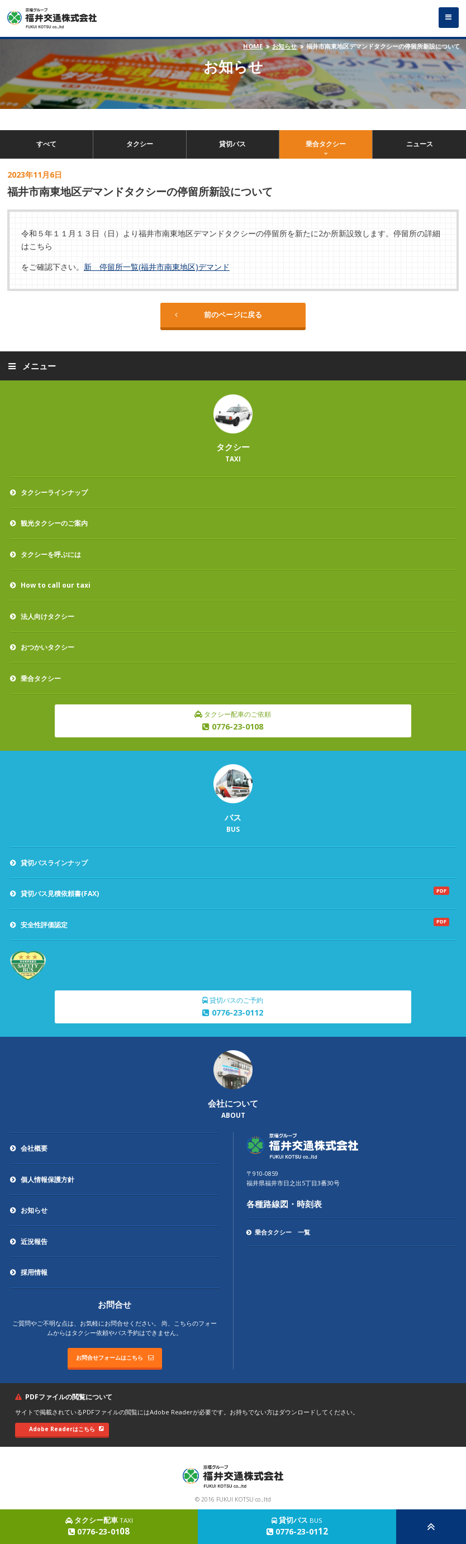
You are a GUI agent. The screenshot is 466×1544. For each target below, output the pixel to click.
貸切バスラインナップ (49, 863)
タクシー (139, 144)
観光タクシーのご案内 (49, 523)
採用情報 (28, 1272)
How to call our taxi (50, 585)
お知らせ (284, 46)
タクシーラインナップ (49, 492)
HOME (253, 46)
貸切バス (232, 144)
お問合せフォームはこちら (114, 1357)
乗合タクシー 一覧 (278, 1232)
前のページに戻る (218, 314)
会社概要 (28, 1148)
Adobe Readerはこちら (66, 1429)
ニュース (419, 144)
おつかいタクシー (42, 647)
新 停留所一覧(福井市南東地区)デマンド (157, 266)
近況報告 (28, 1241)
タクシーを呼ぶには (45, 554)
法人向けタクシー (42, 616)
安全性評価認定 (39, 925)
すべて (46, 144)
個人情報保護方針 (42, 1179)
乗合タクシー (326, 144)
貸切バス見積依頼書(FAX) (54, 893)
